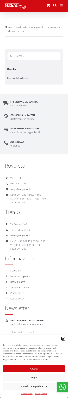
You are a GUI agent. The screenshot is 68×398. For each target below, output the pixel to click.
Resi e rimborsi (17, 281)
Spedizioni (15, 270)
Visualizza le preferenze (34, 386)
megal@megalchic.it (20, 189)
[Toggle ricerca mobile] (54, 5)
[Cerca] (11, 56)
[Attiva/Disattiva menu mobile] (61, 5)
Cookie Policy (27, 393)
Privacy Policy (41, 393)
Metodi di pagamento (21, 276)
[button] (63, 338)
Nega (34, 377)
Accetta (34, 368)
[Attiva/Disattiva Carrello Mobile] (48, 5)
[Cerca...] (34, 56)
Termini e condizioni (20, 287)
